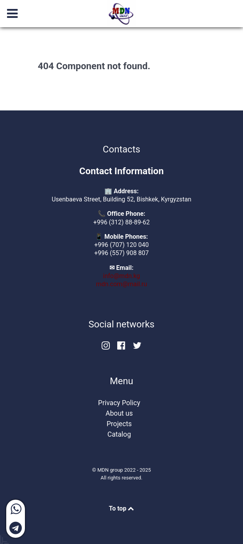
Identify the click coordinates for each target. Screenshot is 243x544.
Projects (119, 424)
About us (119, 413)
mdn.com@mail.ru (121, 284)
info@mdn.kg (121, 276)
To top (121, 508)
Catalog (119, 434)
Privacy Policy (119, 403)
